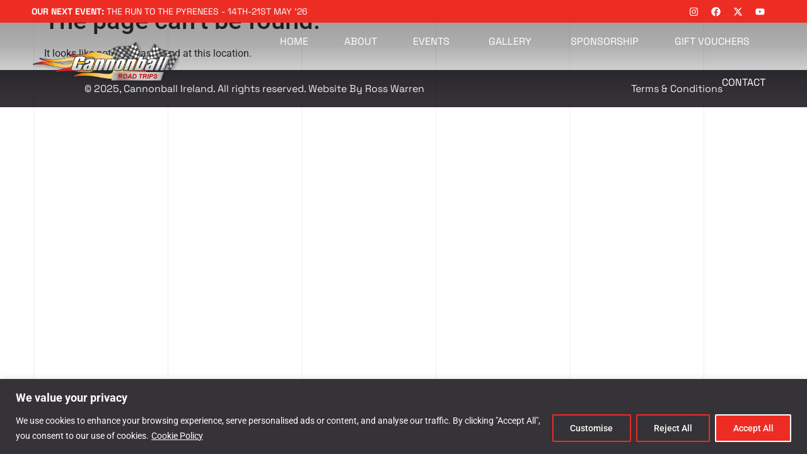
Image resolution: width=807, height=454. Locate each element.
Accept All (753, 428)
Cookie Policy (177, 436)
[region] (403, 416)
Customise (589, 428)
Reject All (672, 428)
